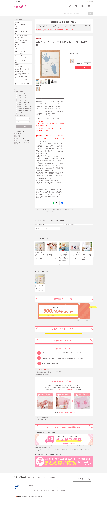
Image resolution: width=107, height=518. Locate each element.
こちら (62, 122)
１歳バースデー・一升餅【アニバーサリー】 (23, 83)
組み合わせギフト (19, 58)
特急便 (17, 64)
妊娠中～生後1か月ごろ (63, 347)
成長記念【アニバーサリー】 (22, 73)
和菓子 (17, 31)
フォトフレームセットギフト (22, 60)
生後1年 (63, 368)
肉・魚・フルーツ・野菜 (21, 38)
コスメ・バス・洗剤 (20, 53)
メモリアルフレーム (73, 213)
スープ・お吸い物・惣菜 (21, 42)
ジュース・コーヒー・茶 (21, 33)
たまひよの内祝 (46, 213)
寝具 (16, 49)
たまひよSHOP (38, 213)
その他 (17, 67)
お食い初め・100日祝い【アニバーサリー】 (22, 76)
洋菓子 (17, 29)
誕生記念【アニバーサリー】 (22, 71)
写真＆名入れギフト (20, 27)
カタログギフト (19, 56)
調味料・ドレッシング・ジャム (23, 44)
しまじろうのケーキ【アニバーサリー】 (23, 86)
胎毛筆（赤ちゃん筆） (70, 229)
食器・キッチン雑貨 (20, 51)
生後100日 (63, 358)
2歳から (63, 373)
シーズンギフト (19, 69)
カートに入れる (83, 69)
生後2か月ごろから (63, 353)
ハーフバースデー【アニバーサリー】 (59, 213)
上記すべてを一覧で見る (41, 234)
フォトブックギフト (20, 62)
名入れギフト (18, 24)
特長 (42, 101)
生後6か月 (63, 363)
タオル (17, 47)
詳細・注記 (57, 101)
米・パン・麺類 (19, 40)
